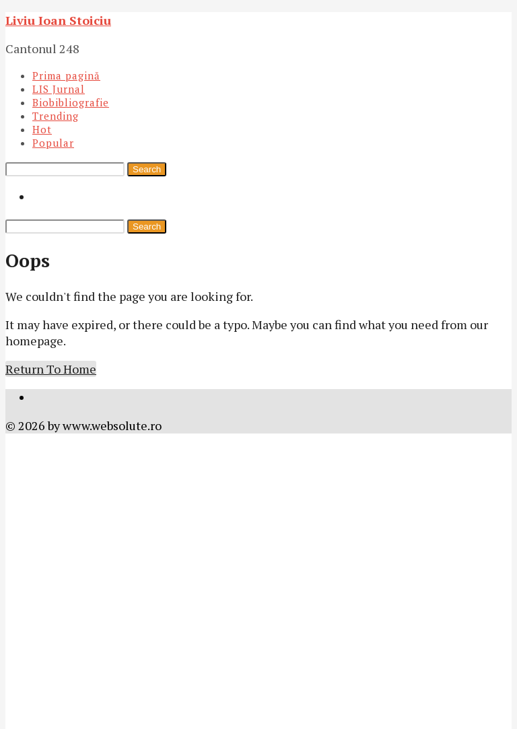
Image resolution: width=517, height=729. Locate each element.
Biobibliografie (70, 102)
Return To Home (50, 369)
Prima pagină (66, 75)
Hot (42, 129)
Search (147, 169)
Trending (55, 116)
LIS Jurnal (58, 89)
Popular (53, 142)
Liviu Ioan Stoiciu (58, 20)
